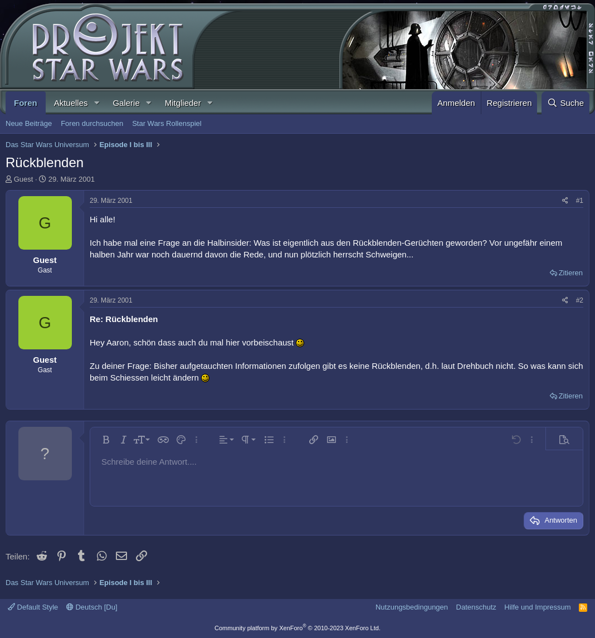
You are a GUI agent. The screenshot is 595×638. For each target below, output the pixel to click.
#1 (579, 200)
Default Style (33, 607)
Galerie (126, 103)
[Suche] (565, 102)
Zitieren (571, 273)
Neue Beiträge (29, 123)
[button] (96, 102)
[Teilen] (565, 200)
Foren (25, 103)
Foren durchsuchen (92, 123)
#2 (579, 300)
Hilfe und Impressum (537, 607)
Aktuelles (71, 103)
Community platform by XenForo (297, 628)
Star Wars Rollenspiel (167, 123)
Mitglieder (183, 103)
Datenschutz (476, 607)
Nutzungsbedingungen (411, 607)
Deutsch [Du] (92, 607)
